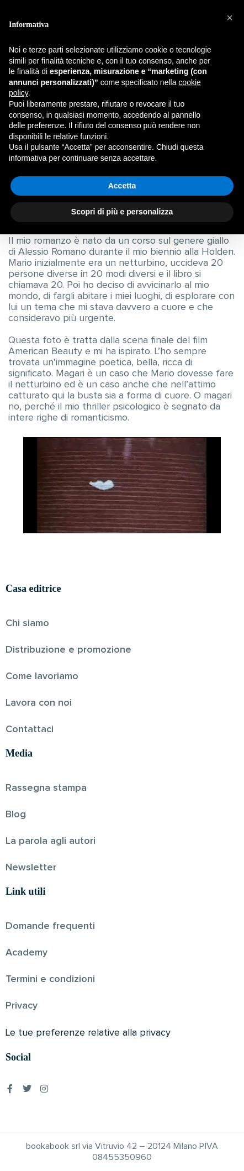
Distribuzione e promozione (68, 650)
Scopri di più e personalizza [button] (122, 1148)
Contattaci (30, 729)
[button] (229, 954)
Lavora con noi (39, 703)
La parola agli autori (51, 841)
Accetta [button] (122, 1122)
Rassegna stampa (46, 788)
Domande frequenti (50, 926)
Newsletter (31, 868)
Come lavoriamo (42, 676)
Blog (16, 815)
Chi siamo (27, 623)
